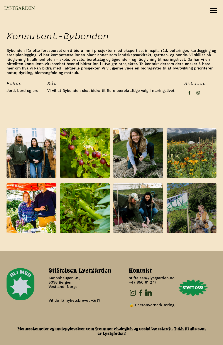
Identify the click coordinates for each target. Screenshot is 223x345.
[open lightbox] (31, 152)
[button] (213, 10)
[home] (17, 7)
